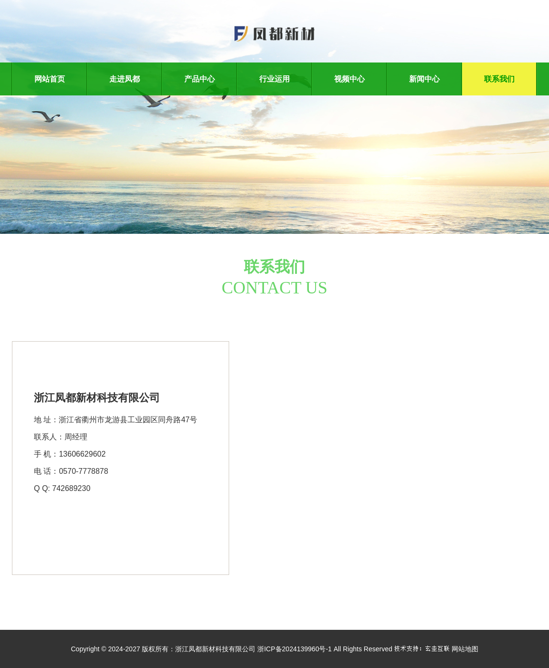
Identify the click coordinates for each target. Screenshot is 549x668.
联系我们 (499, 79)
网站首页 (49, 79)
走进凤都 (124, 79)
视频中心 (349, 79)
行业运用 (274, 79)
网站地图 (465, 649)
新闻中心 (424, 79)
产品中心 (199, 79)
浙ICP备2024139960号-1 (294, 649)
